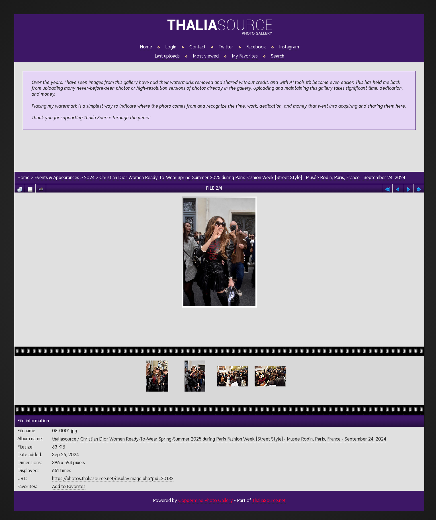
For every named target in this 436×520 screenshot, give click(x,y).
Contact (197, 47)
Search (277, 56)
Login (170, 47)
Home (146, 47)
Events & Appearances (56, 178)
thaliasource (64, 439)
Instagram (289, 47)
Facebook (256, 47)
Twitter (226, 47)
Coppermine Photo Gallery (205, 500)
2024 (89, 178)
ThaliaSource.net (269, 500)
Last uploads (167, 56)
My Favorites (245, 56)
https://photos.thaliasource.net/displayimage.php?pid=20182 (112, 479)
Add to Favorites (68, 487)
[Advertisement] (219, 151)
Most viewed (206, 56)
